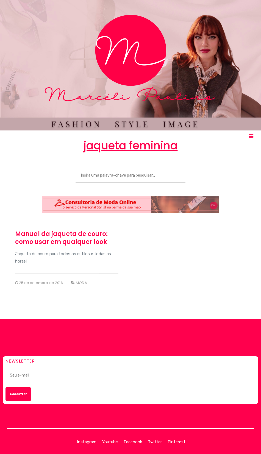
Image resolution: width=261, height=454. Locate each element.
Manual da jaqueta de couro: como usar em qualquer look (61, 238)
